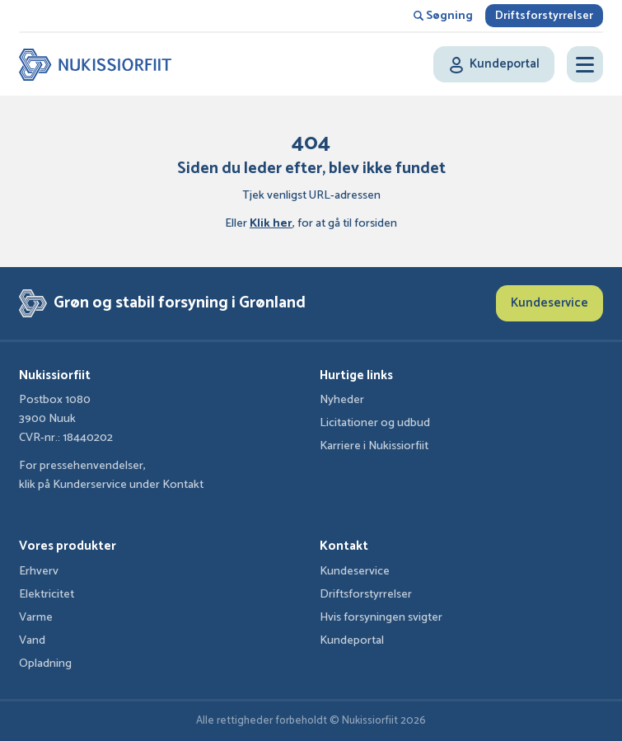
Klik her (271, 223)
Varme (36, 617)
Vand (32, 640)
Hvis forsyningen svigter (381, 617)
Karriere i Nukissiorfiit (374, 446)
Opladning (45, 663)
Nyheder (342, 400)
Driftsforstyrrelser (544, 16)
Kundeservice (549, 303)
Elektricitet (46, 594)
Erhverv (38, 571)
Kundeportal (352, 640)
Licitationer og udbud (375, 423)
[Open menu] (585, 64)
